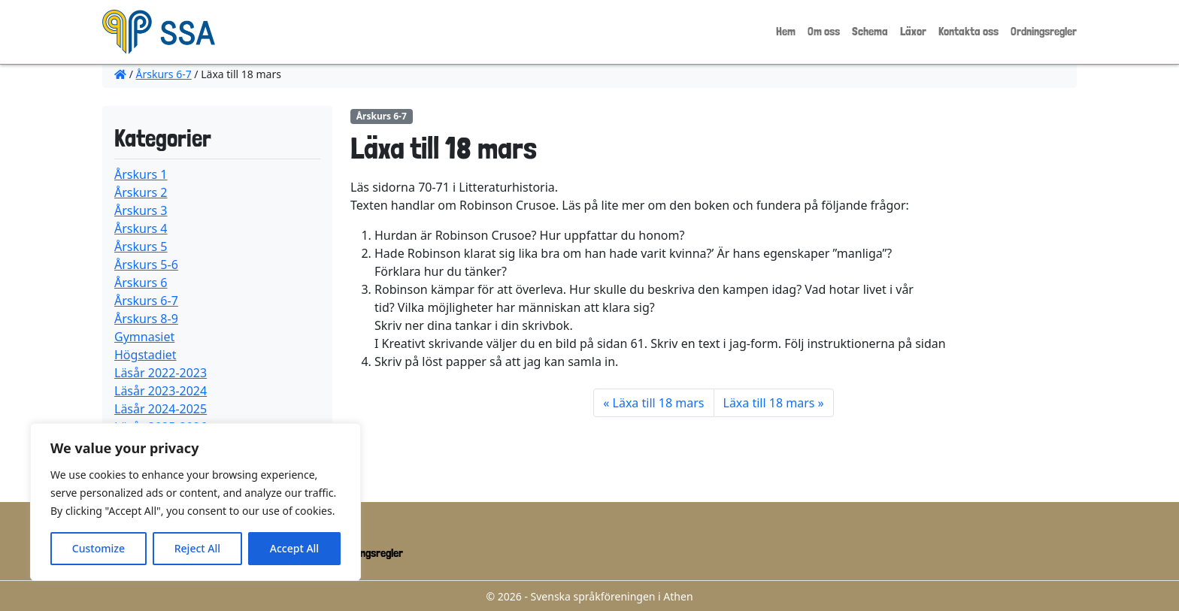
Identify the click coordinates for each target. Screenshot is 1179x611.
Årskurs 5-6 (146, 264)
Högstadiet (145, 354)
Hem (786, 31)
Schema (870, 31)
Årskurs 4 (141, 228)
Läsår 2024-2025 (160, 409)
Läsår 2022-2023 (160, 372)
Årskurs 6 (141, 282)
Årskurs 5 (141, 246)
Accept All (294, 548)
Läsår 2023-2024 (160, 391)
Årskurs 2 (141, 192)
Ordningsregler (1044, 31)
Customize (98, 548)
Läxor (913, 31)
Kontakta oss (968, 31)
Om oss (824, 31)
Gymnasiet (144, 336)
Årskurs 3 (141, 210)
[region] (195, 502)
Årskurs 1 (141, 174)
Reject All (197, 548)
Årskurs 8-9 (146, 318)
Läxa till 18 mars (659, 403)
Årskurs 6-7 (164, 74)
